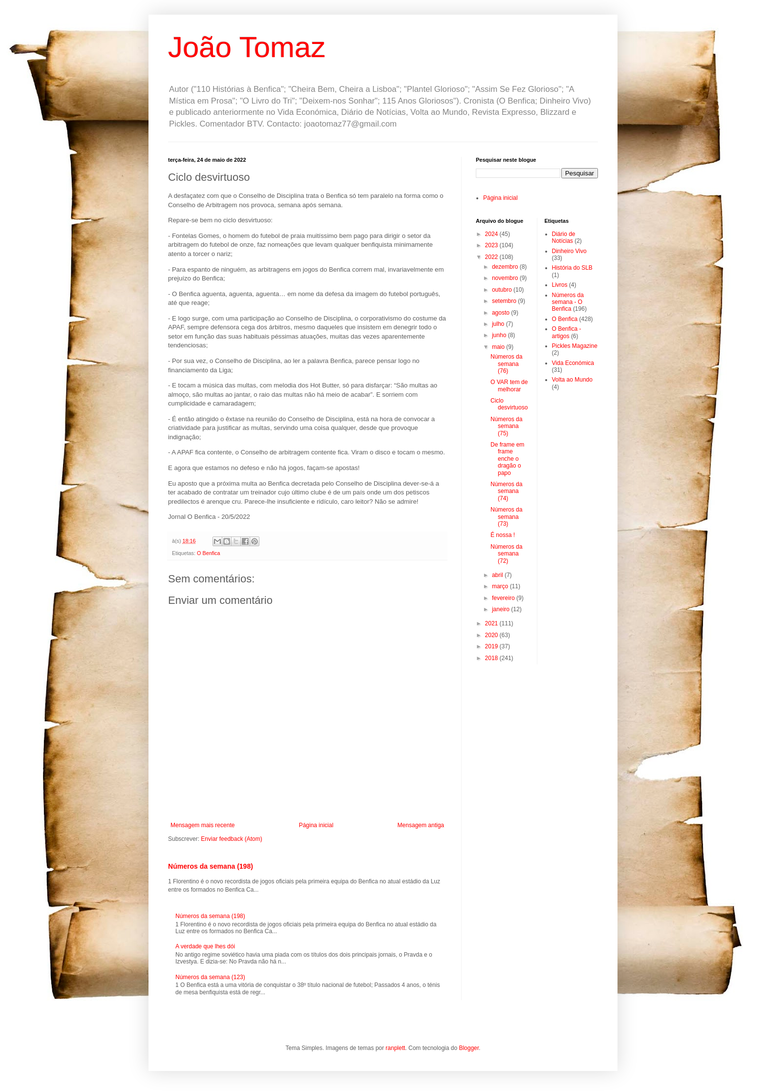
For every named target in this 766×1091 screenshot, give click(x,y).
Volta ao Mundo (572, 379)
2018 (492, 658)
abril (498, 575)
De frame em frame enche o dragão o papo (507, 458)
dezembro (506, 266)
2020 (492, 635)
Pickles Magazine (574, 345)
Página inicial (316, 825)
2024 (492, 234)
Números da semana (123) (210, 977)
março (501, 586)
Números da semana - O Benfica (568, 302)
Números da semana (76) (506, 363)
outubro (502, 289)
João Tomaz (246, 47)
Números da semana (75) (506, 426)
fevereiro (504, 598)
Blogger (469, 1048)
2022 (492, 257)
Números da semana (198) (210, 866)
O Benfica (208, 553)
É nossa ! (502, 535)
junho (500, 335)
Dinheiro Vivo (569, 251)
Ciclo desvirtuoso (509, 404)
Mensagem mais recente (202, 825)
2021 (492, 623)
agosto (501, 312)
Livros (560, 284)
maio (499, 346)
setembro (505, 301)
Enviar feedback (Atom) (231, 838)
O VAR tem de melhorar (509, 385)
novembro (506, 278)
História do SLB (572, 267)
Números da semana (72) (506, 553)
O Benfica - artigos (566, 332)
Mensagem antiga (421, 825)
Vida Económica (573, 363)
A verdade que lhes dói (205, 946)
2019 (492, 646)
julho (499, 324)
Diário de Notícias (563, 237)
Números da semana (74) (506, 491)
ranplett (395, 1048)
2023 (492, 245)
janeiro (501, 609)
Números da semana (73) (506, 516)
